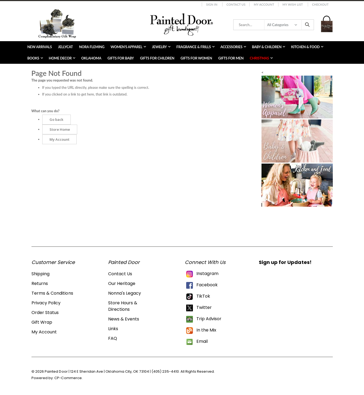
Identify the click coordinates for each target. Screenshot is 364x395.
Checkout (320, 4)
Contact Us (236, 4)
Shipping (40, 274)
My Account (264, 4)
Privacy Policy (46, 303)
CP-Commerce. (68, 377)
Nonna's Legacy (124, 293)
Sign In (211, 4)
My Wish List (292, 4)
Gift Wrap (41, 322)
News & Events (123, 319)
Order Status (45, 312)
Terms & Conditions (52, 293)
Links (113, 329)
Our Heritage (122, 283)
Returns (39, 283)
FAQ (112, 338)
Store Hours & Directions (122, 306)
